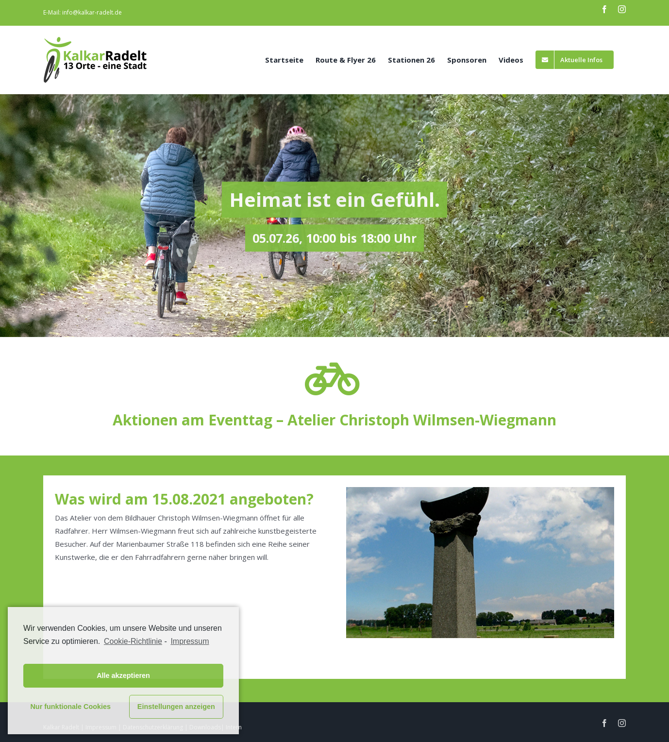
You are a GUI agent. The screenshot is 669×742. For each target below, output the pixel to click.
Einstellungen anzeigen (176, 706)
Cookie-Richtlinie (133, 641)
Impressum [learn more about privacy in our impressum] (189, 641)
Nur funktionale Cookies (70, 706)
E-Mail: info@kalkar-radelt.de (82, 12)
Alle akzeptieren (123, 675)
